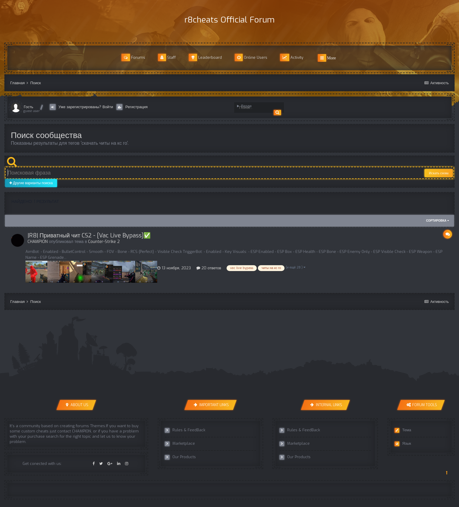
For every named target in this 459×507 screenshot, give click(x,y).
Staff (167, 57)
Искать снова (438, 173)
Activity (291, 57)
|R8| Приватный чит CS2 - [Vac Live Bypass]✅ (89, 235)
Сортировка (437, 221)
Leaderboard (205, 57)
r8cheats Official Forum (229, 19)
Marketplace (180, 443)
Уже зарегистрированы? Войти (83, 107)
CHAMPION (38, 241)
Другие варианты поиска (31, 183)
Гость (28, 106)
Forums (133, 57)
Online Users (251, 57)
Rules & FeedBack (185, 430)
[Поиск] (256, 108)
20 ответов (208, 267)
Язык (403, 443)
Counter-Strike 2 (104, 241)
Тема (403, 430)
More (327, 58)
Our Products (180, 457)
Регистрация (132, 107)
